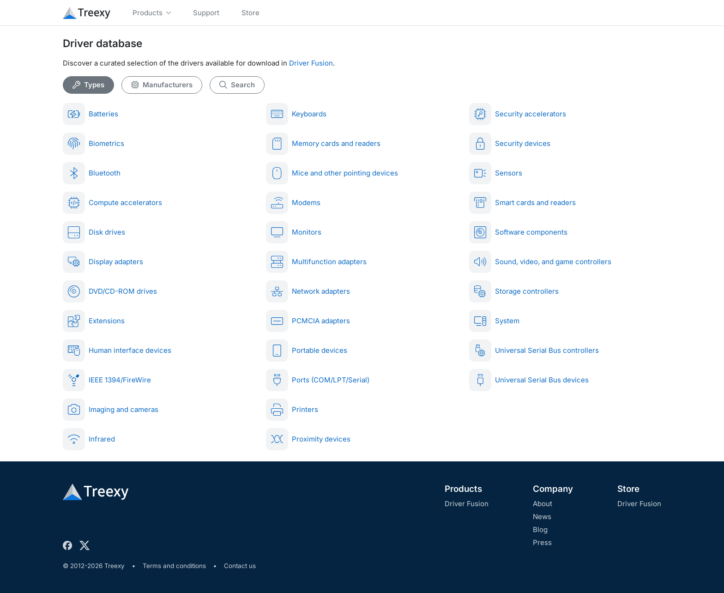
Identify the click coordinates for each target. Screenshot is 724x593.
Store (628, 489)
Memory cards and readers (323, 144)
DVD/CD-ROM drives (110, 291)
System (494, 321)
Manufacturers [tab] (162, 84)
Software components (518, 232)
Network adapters (308, 291)
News (542, 516)
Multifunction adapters (316, 262)
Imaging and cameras (110, 410)
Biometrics (93, 144)
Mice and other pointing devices (332, 173)
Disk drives (94, 232)
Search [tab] (237, 84)
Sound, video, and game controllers (540, 262)
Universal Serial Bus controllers (534, 350)
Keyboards (296, 114)
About (542, 503)
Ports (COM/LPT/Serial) (317, 380)
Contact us (240, 565)
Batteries (90, 114)
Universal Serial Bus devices (529, 380)
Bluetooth (92, 173)
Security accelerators (517, 114)
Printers (292, 410)
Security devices (509, 144)
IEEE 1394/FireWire (107, 380)
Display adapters (103, 262)
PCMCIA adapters (308, 321)
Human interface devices (117, 350)
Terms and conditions (174, 565)
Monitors (293, 232)
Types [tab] (88, 84)
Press (542, 542)
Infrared (89, 439)
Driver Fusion (311, 63)
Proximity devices (308, 439)
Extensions (94, 321)
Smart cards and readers (522, 203)
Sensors (495, 173)
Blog (540, 529)
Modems (293, 203)
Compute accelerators (112, 203)
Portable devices (306, 350)
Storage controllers (514, 291)
